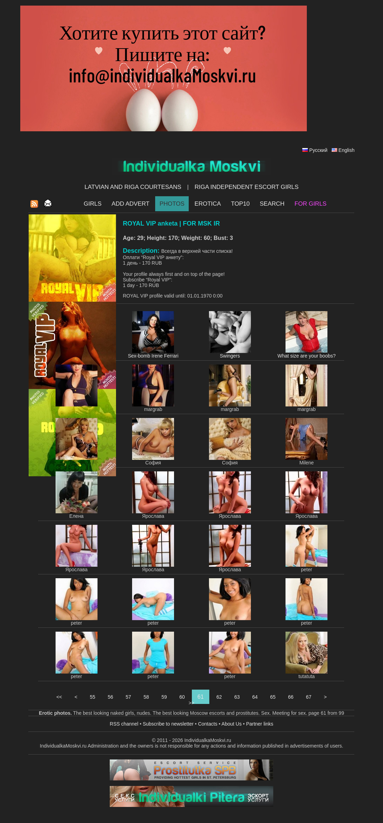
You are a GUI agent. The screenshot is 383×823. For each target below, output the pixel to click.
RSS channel (124, 724)
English (347, 150)
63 (237, 697)
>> (191, 703)
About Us (232, 724)
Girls (93, 203)
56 (110, 697)
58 (146, 697)
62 (219, 697)
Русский (318, 150)
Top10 (240, 203)
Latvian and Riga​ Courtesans (133, 187)
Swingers (230, 356)
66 (291, 697)
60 (182, 697)
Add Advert (130, 203)
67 (309, 697)
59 (164, 697)
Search (272, 203)
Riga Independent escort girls (247, 187)
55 (92, 697)
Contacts (207, 724)
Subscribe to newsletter (168, 724)
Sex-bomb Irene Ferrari (153, 356)
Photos (171, 203)
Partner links (259, 724)
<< (59, 697)
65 (273, 697)
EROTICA (208, 203)
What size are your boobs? (306, 356)
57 (128, 697)
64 (255, 697)
